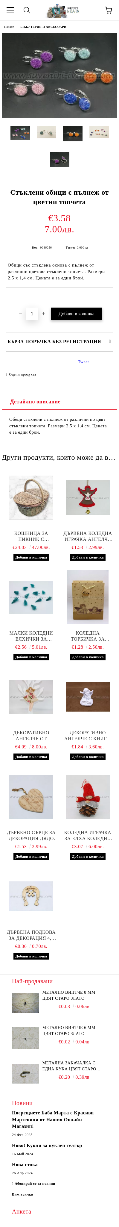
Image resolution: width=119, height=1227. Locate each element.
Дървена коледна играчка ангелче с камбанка (87, 536)
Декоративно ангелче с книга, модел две (87, 736)
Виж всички (22, 1194)
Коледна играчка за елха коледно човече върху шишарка (88, 836)
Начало (9, 26)
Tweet (83, 362)
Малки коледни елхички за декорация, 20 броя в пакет (31, 636)
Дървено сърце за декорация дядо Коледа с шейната (31, 836)
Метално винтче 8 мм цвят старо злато (68, 995)
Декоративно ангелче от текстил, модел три (31, 736)
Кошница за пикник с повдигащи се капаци (31, 536)
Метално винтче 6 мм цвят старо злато (68, 1030)
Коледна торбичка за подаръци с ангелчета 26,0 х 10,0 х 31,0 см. (87, 636)
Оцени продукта (22, 374)
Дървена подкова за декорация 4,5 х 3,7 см (31, 935)
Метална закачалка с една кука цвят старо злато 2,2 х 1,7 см (69, 1066)
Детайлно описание (35, 402)
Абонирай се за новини (35, 1183)
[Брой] (32, 314)
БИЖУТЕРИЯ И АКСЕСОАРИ (43, 26)
